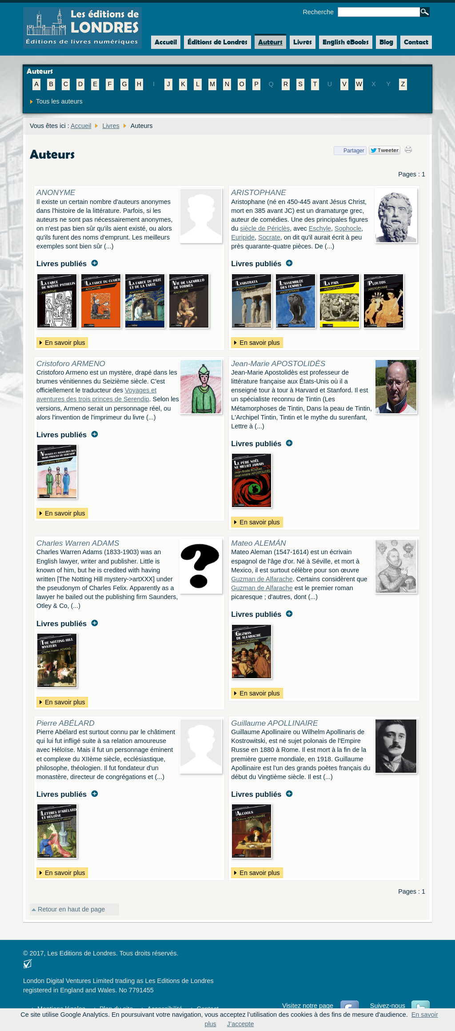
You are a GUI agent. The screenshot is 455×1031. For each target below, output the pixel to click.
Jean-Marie (278, 363)
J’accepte (240, 1023)
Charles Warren (77, 543)
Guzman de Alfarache (261, 579)
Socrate (269, 237)
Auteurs (270, 42)
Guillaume (274, 723)
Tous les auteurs (59, 101)
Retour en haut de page (71, 909)
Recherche (318, 12)
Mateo (258, 543)
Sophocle (348, 228)
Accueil (164, 42)
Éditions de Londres (217, 42)
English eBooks (346, 42)
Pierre (65, 723)
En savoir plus (60, 342)
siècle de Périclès (265, 228)
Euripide (243, 237)
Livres (302, 42)
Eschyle (320, 228)
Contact (416, 42)
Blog (386, 42)
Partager (349, 150)
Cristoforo (70, 363)
